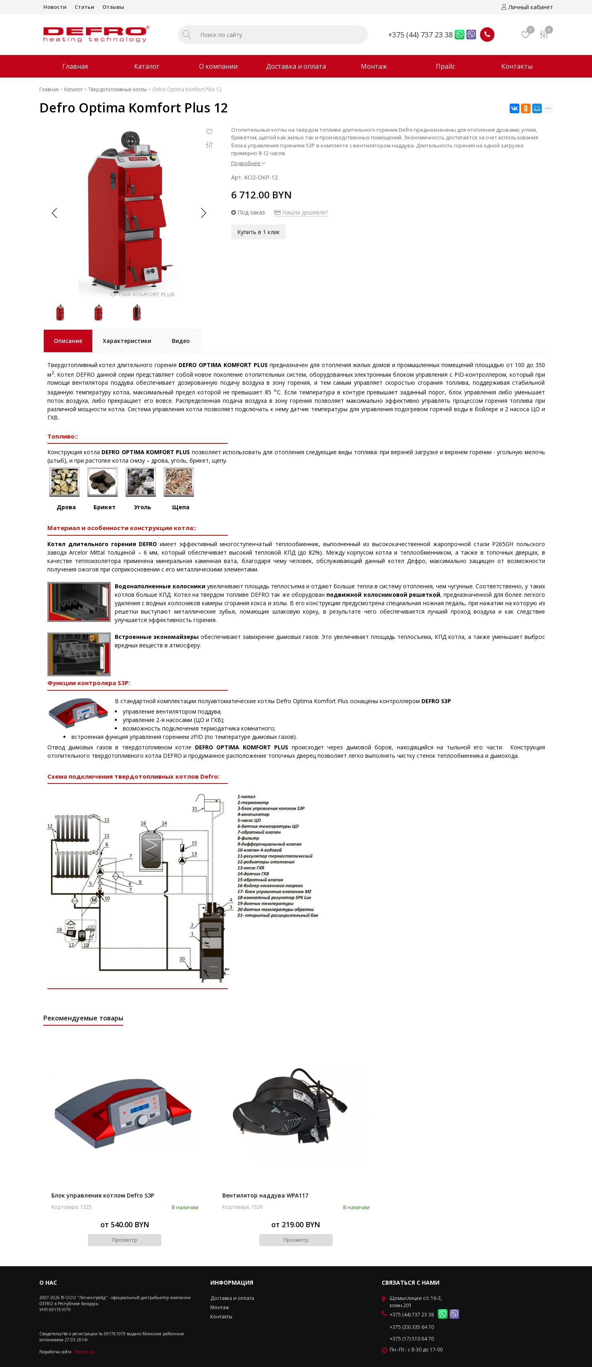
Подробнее (248, 163)
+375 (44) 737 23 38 (420, 34)
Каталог (146, 66)
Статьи (84, 6)
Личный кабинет (527, 7)
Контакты (517, 66)
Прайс (445, 66)
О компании (218, 66)
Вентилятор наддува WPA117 (265, 1195)
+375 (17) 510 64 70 (412, 1339)
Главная (75, 66)
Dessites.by (84, 1352)
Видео (181, 341)
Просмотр (124, 1239)
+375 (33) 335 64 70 (412, 1327)
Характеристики (127, 341)
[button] (203, 213)
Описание (68, 341)
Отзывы (113, 6)
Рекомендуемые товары (83, 1018)
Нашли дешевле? (301, 212)
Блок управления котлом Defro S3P (102, 1195)
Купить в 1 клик (258, 232)
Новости (55, 6)
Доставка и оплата (296, 66)
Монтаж (374, 66)
